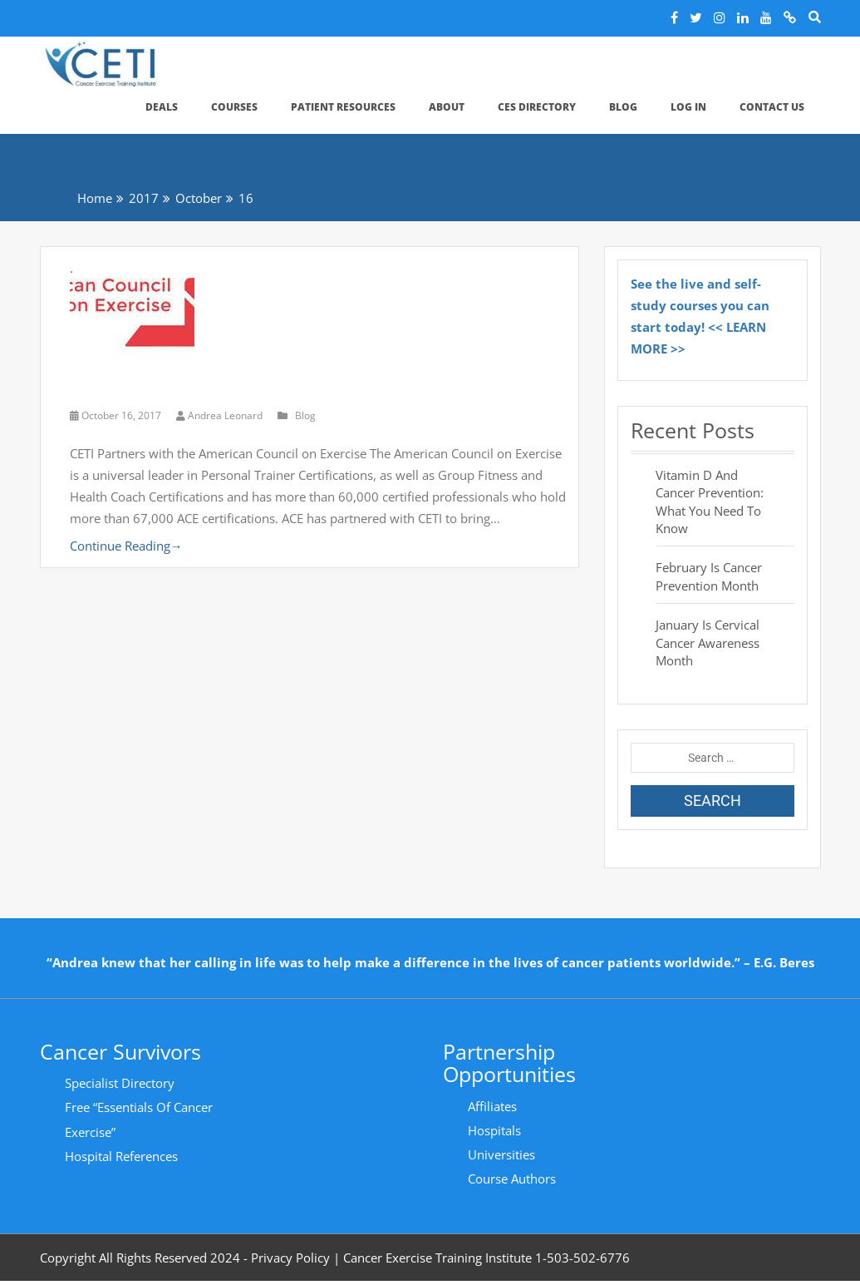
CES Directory (537, 107)
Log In (688, 107)
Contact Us (772, 107)
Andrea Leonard (220, 415)
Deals (161, 107)
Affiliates (492, 1106)
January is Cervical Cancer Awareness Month (707, 642)
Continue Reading (126, 545)
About (446, 107)
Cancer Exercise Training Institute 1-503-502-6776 (486, 1257)
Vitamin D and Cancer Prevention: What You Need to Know (710, 501)
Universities (501, 1154)
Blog (623, 107)
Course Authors (512, 1178)
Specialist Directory (119, 1083)
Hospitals (494, 1130)
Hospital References (121, 1156)
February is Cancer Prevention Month (709, 576)
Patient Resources (343, 107)
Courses (234, 107)
